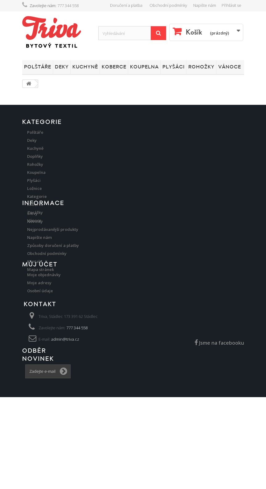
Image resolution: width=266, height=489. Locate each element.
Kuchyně (85, 67)
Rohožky (201, 67)
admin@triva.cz (65, 415)
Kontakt (34, 301)
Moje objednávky (44, 342)
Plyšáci (173, 67)
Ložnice (34, 188)
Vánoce (229, 67)
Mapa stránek (40, 309)
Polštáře (37, 67)
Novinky (35, 261)
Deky (62, 67)
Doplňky (35, 156)
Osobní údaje (40, 358)
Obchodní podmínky (168, 5)
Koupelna (144, 67)
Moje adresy (39, 350)
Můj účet (39, 332)
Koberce (114, 67)
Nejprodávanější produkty (52, 269)
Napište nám (204, 5)
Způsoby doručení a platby (53, 285)
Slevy (32, 253)
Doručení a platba (126, 5)
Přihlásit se (231, 5)
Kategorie (37, 196)
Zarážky (35, 212)
